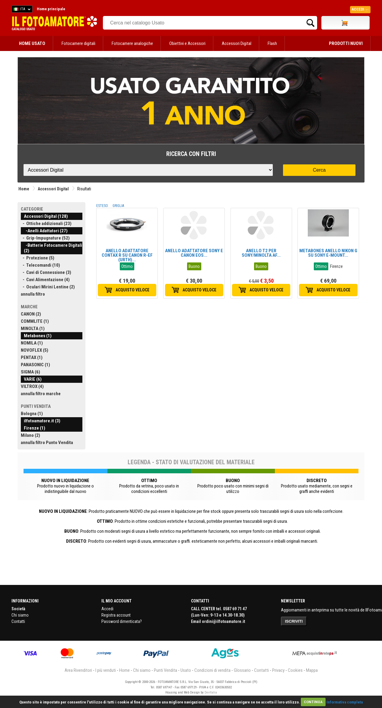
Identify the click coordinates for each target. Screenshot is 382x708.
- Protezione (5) (37, 258)
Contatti (18, 621)
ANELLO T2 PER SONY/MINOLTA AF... (261, 253)
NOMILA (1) (32, 343)
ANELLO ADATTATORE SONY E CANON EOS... (194, 253)
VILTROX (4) (32, 386)
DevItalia (211, 692)
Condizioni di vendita (212, 670)
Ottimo (127, 266)
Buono (194, 266)
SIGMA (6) (30, 372)
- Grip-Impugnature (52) (45, 238)
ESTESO (102, 206)
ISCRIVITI (294, 621)
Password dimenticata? (121, 621)
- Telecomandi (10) (40, 265)
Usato (185, 670)
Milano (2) (30, 435)
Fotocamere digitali (78, 43)
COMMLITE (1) (35, 321)
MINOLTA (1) (33, 328)
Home (23, 188)
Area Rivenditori (78, 670)
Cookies (295, 670)
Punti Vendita (165, 670)
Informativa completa (344, 702)
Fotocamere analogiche (132, 43)
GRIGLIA (118, 206)
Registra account (116, 615)
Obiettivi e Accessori (187, 43)
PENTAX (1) (32, 357)
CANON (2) (31, 314)
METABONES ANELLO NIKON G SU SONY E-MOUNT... (328, 253)
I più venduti (105, 670)
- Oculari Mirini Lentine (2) (48, 287)
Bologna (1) (32, 413)
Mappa (312, 670)
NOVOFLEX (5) (34, 350)
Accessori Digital (236, 43)
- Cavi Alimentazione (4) (45, 279)
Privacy (278, 670)
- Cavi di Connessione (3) (46, 272)
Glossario (242, 670)
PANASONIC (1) (35, 364)
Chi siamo (20, 615)
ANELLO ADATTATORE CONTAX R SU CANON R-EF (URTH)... (127, 255)
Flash (272, 43)
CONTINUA (313, 702)
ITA (20, 10)
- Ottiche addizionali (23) (46, 223)
